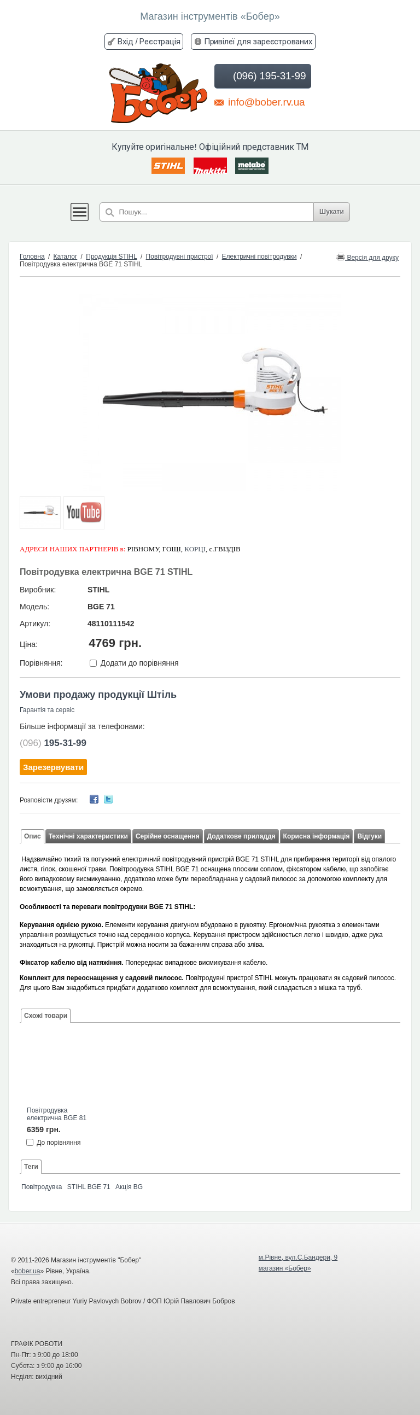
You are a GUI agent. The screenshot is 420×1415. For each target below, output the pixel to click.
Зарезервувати (53, 767)
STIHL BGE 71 (88, 1187)
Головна (32, 256)
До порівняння (58, 1142)
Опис (32, 836)
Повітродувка (41, 1187)
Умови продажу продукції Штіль (98, 694)
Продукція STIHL (111, 256)
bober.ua (27, 1271)
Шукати (331, 212)
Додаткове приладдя (241, 836)
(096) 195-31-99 (262, 76)
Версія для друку (367, 256)
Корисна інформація (316, 836)
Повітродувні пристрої (179, 256)
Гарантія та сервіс (47, 710)
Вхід (125, 41)
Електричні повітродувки (259, 256)
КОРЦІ (195, 549)
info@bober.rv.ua (259, 101)
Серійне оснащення (168, 836)
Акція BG (129, 1187)
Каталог (66, 256)
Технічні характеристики (88, 836)
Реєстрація (159, 41)
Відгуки (369, 836)
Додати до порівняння (140, 663)
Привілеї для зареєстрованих (258, 41)
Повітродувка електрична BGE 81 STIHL (56, 1115)
